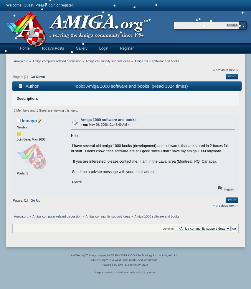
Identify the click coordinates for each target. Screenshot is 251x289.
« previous (220, 70)
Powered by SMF (113, 264)
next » (233, 70)
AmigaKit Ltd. (170, 255)
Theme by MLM (138, 264)
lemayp (29, 120)
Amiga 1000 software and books (108, 120)
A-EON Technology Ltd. (143, 255)
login (51, 5)
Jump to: (168, 228)
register (67, 5)
